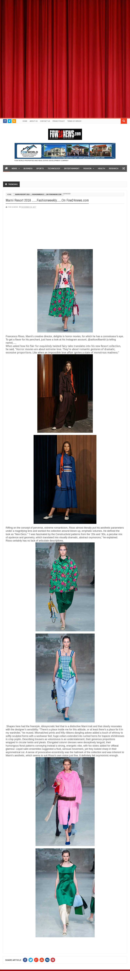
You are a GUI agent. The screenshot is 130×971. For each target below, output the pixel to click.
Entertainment (71, 168)
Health (101, 168)
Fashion (87, 168)
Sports (40, 168)
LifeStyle (19, 175)
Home (25, 121)
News (14, 168)
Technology (54, 168)
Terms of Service (74, 121)
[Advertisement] (65, 19)
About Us (34, 121)
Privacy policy (59, 121)
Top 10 (8, 175)
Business (28, 168)
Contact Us (45, 121)
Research (113, 168)
